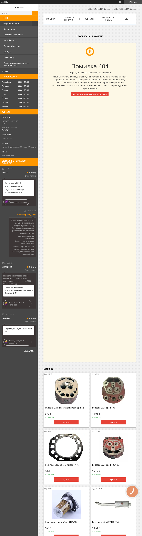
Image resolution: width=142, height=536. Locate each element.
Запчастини (9, 29)
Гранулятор (9, 57)
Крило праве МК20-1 (14, 186)
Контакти (89, 19)
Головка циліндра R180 (103, 407)
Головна (50, 19)
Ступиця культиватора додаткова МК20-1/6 (14, 191)
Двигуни (7, 51)
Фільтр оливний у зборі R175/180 (61, 522)
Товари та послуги (10, 23)
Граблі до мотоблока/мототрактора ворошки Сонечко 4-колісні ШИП (19, 290)
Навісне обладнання (13, 34)
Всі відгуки (28, 350)
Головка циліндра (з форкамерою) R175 (64, 407)
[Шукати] (35, 13)
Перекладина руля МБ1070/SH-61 (18, 330)
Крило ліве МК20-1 (13, 183)
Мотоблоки (9, 40)
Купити (66, 422)
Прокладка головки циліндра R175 (62, 465)
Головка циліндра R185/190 (105, 465)
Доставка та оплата (108, 18)
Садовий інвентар (12, 46)
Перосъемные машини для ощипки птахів (16, 64)
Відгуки (5, 71)
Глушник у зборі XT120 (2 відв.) (107, 522)
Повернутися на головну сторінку (91, 94)
